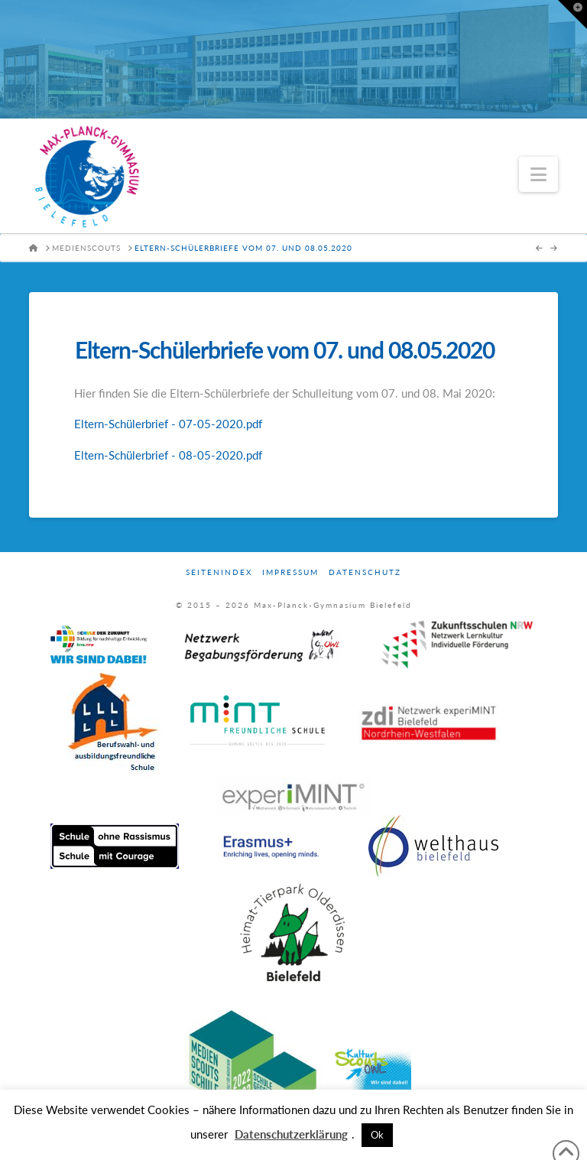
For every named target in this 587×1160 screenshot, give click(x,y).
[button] (538, 174)
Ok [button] (377, 1135)
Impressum (290, 572)
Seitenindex (219, 572)
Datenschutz (365, 572)
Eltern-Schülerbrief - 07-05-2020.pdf (168, 424)
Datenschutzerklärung (291, 1134)
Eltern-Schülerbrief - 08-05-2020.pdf (168, 455)
